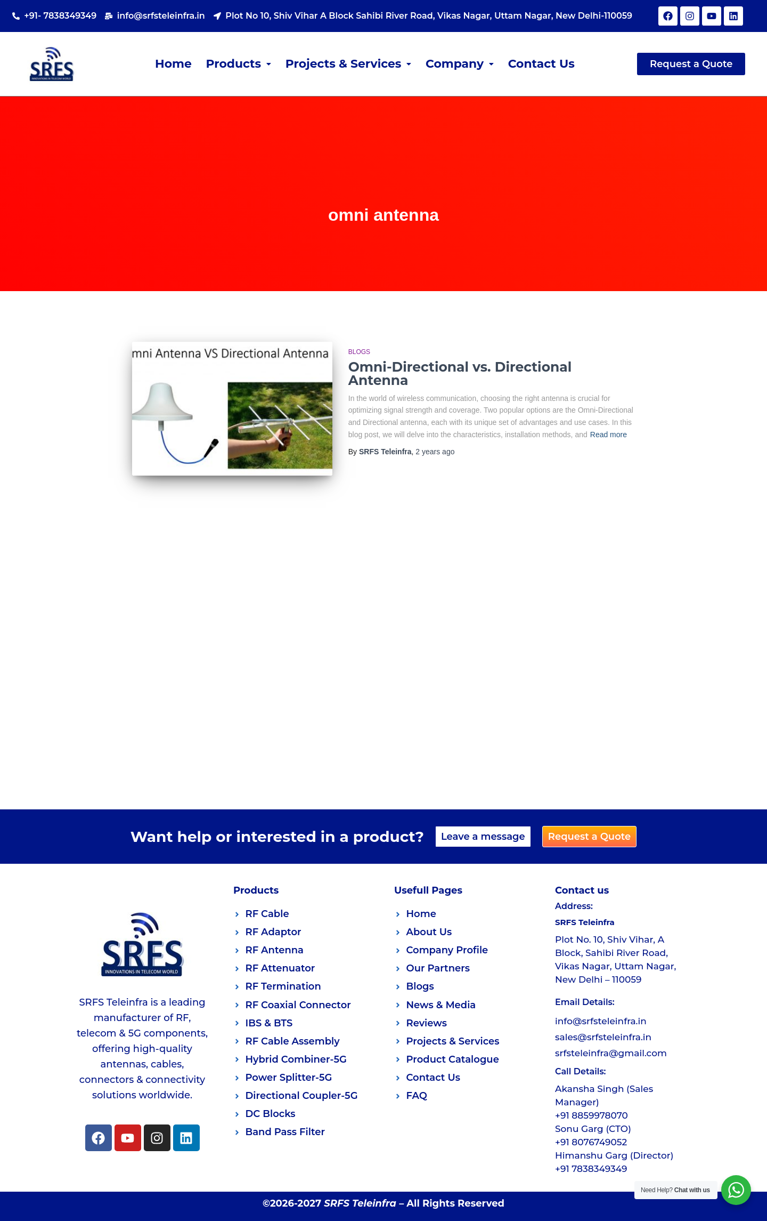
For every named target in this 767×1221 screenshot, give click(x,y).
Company (460, 64)
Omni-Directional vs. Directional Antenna (460, 373)
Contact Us (541, 64)
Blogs (359, 352)
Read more (608, 434)
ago (434, 451)
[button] (238, 64)
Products (238, 64)
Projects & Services (348, 64)
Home (172, 64)
